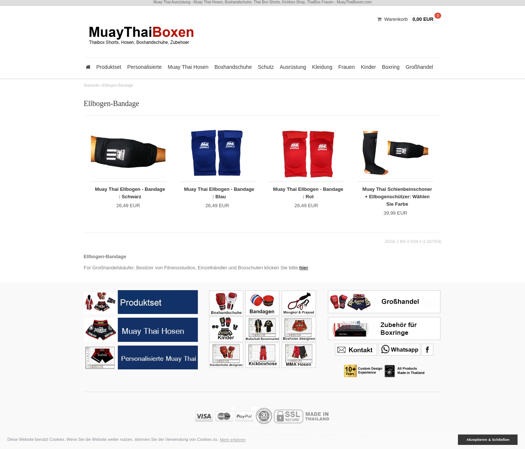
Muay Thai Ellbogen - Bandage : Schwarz (130, 192)
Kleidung (322, 67)
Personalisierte (144, 67)
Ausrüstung (293, 67)
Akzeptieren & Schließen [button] (488, 439)
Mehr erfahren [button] (233, 439)
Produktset (109, 67)
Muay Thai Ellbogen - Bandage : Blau (219, 192)
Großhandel (419, 67)
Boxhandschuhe (233, 67)
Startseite (91, 85)
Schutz (266, 67)
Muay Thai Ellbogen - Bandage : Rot (308, 192)
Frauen (346, 67)
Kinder (368, 67)
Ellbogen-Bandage (117, 85)
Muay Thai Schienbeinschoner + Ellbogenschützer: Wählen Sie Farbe (397, 196)
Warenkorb (396, 19)
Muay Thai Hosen (188, 67)
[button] (452, 439)
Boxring (390, 67)
